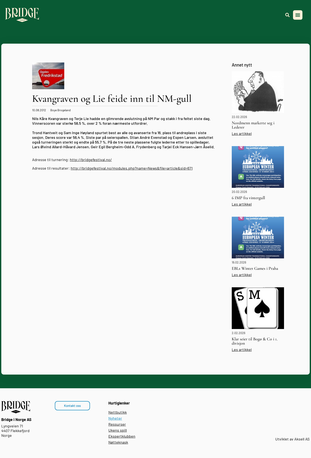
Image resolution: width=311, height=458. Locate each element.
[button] (297, 15)
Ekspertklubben (121, 436)
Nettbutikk (117, 412)
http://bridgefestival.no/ (91, 159)
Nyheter (115, 418)
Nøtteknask (118, 442)
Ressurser (117, 424)
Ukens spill (117, 430)
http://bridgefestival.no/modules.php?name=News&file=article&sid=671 (132, 168)
